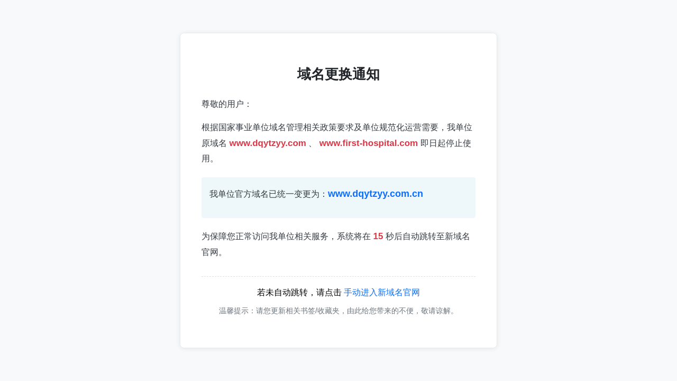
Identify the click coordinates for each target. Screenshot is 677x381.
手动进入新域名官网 (382, 292)
